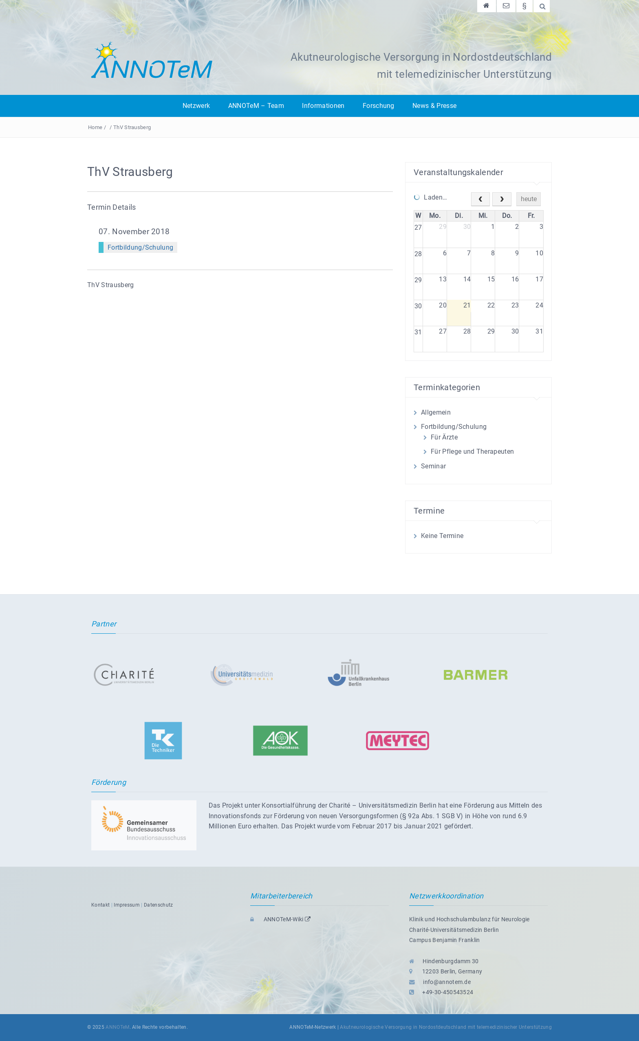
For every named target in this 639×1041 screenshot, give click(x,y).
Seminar (433, 466)
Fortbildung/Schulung (140, 247)
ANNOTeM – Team (256, 106)
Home (95, 127)
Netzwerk (196, 106)
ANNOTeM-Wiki (280, 919)
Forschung (378, 106)
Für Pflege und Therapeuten (472, 451)
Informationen (323, 106)
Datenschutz (158, 905)
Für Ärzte (444, 437)
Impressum (127, 905)
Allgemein (436, 412)
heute (529, 199)
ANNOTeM (117, 1027)
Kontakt (100, 905)
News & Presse (434, 106)
